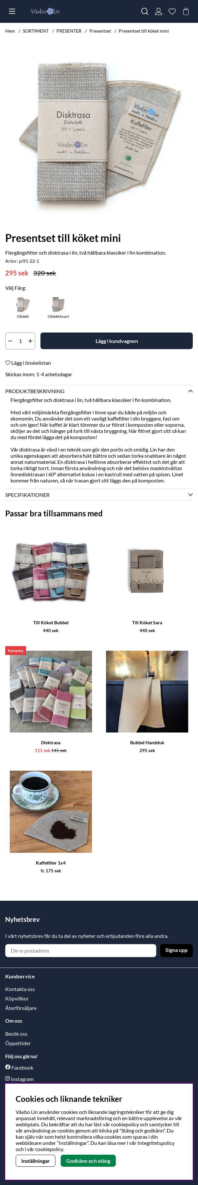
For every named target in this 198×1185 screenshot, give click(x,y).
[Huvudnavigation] (12, 11)
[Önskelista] (172, 11)
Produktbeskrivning (35, 391)
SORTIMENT (36, 31)
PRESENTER (69, 31)
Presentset (100, 31)
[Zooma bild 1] (99, 135)
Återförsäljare (21, 1008)
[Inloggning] (158, 11)
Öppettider (18, 1043)
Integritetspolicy (156, 1143)
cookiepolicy (49, 1149)
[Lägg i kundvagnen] (116, 341)
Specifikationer (27, 495)
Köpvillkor (17, 998)
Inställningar (35, 1161)
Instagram (22, 1079)
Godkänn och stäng (88, 1161)
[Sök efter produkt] (145, 11)
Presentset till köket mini (144, 31)
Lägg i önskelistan (28, 363)
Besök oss (16, 1033)
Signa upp (176, 950)
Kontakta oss (20, 989)
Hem (10, 31)
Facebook (22, 1067)
